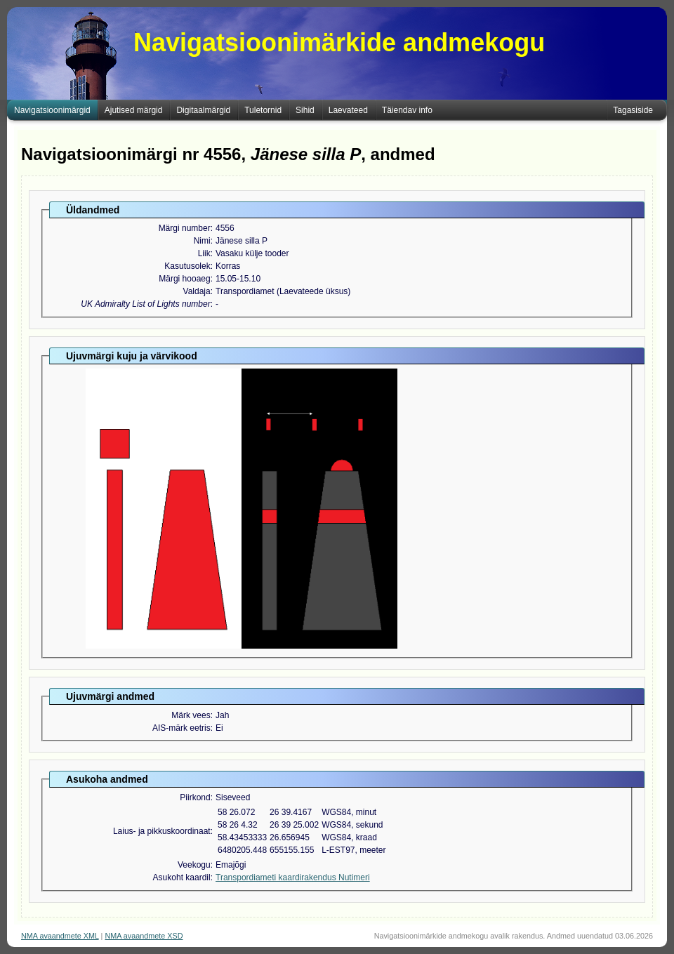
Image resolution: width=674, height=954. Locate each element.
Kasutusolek (187, 266)
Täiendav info (407, 110)
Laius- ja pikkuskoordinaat (162, 831)
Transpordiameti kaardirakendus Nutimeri (293, 877)
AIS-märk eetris (181, 728)
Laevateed (348, 110)
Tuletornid (263, 110)
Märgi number (185, 228)
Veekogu (194, 865)
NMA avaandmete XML (60, 936)
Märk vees (190, 715)
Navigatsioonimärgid (52, 110)
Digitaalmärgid (203, 110)
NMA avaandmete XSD (144, 936)
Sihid (305, 110)
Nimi (202, 241)
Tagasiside (633, 110)
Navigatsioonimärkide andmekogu (339, 42)
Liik (204, 253)
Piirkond (195, 797)
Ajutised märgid (134, 110)
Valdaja (197, 291)
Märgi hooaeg (184, 279)
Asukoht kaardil (182, 877)
